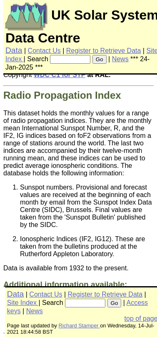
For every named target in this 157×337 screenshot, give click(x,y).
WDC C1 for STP (59, 74)
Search (37, 58)
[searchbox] (70, 59)
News (120, 58)
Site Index (23, 302)
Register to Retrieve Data (103, 50)
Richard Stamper (79, 325)
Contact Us (44, 50)
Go (99, 59)
